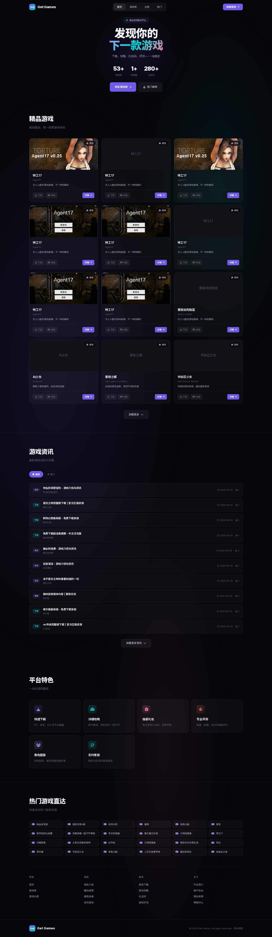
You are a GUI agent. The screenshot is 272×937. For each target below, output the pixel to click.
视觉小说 (89, 884)
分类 (146, 6)
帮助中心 (198, 902)
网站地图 (238, 928)
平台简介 (198, 884)
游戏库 (133, 6)
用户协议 (198, 890)
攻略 (51, 195)
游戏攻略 (143, 890)
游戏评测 (143, 902)
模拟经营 (89, 890)
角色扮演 (89, 896)
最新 (36, 474)
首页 (119, 6)
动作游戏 (89, 902)
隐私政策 (198, 896)
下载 (38, 195)
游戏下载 (143, 884)
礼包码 (142, 896)
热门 (159, 6)
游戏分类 (34, 896)
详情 (88, 195)
